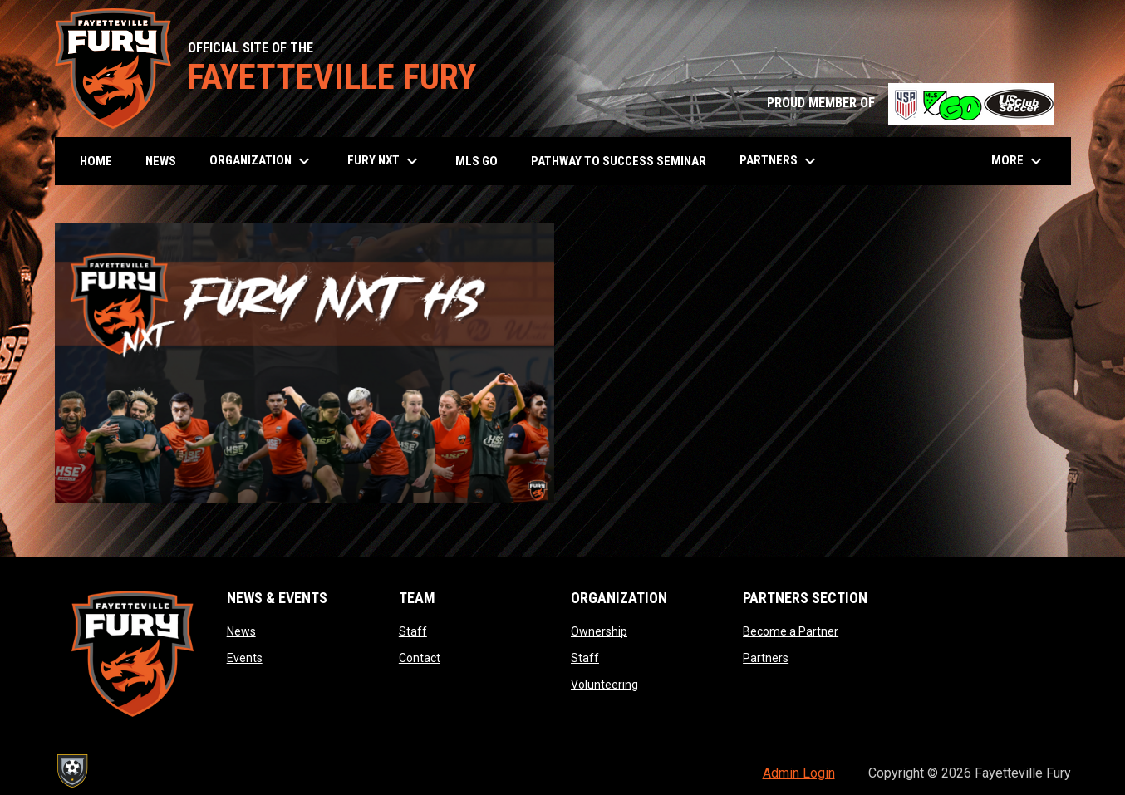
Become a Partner (790, 631)
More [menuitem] (1018, 161)
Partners (765, 658)
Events (245, 658)
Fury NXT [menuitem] (384, 161)
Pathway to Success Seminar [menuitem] (618, 161)
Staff (413, 631)
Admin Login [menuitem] (799, 773)
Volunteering (604, 684)
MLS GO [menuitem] (476, 161)
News (241, 631)
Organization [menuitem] (261, 161)
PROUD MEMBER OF (910, 102)
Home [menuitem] (96, 161)
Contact (419, 658)
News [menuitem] (160, 161)
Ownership (599, 631)
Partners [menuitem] (779, 161)
